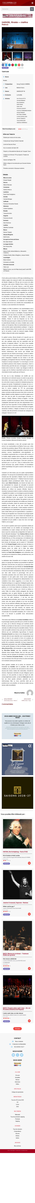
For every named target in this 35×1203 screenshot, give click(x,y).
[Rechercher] (32, 9)
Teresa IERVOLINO (21, 120)
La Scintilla (19, 95)
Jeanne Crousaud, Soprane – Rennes (15, 903)
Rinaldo (5, 80)
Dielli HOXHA (20, 104)
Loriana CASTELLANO (22, 116)
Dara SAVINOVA (20, 102)
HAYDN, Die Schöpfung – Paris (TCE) (15, 852)
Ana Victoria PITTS (21, 98)
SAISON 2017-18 (21, 91)
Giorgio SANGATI (21, 112)
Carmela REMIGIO (21, 100)
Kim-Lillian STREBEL (21, 114)
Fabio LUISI (19, 106)
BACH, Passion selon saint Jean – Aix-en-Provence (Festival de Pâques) (17, 1008)
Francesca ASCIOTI (21, 108)
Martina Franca (20, 87)
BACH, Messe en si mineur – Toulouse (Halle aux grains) (15, 954)
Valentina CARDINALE (22, 122)
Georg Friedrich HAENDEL (23, 84)
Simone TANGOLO (21, 118)
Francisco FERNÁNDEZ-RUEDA (24, 110)
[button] (32, 2)
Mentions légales (12, 1150)
